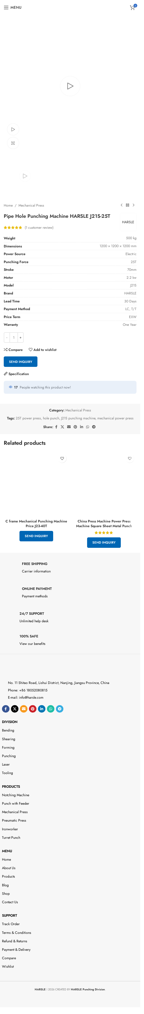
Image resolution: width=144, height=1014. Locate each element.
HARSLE (128, 221)
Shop (6, 893)
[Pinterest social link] (75, 427)
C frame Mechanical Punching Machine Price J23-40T (36, 524)
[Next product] (134, 205)
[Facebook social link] (56, 427)
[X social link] (62, 427)
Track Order (11, 923)
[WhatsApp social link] (88, 427)
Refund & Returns (14, 941)
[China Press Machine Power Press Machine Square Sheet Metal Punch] (104, 483)
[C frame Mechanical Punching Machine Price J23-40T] (36, 483)
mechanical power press (115, 418)
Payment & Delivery (16, 949)
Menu (7, 850)
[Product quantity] (13, 337)
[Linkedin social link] (82, 427)
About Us (8, 867)
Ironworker (10, 829)
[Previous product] (122, 205)
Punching (9, 755)
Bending (8, 730)
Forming (8, 747)
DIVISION (9, 721)
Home (8, 205)
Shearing (8, 738)
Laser (6, 764)
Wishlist (8, 966)
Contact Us (10, 902)
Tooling (7, 772)
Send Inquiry (20, 361)
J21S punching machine (78, 418)
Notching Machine (15, 794)
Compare (9, 958)
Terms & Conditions (16, 932)
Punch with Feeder (15, 803)
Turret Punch (11, 837)
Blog (5, 885)
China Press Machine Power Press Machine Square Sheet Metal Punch (104, 524)
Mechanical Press (31, 205)
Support (9, 915)
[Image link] (24, 669)
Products (11, 786)
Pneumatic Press (14, 820)
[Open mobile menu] (12, 7)
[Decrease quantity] (7, 337)
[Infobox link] (70, 569)
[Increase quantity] (20, 337)
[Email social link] (69, 427)
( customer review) (39, 227)
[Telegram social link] (94, 427)
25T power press (28, 418)
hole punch (51, 418)
